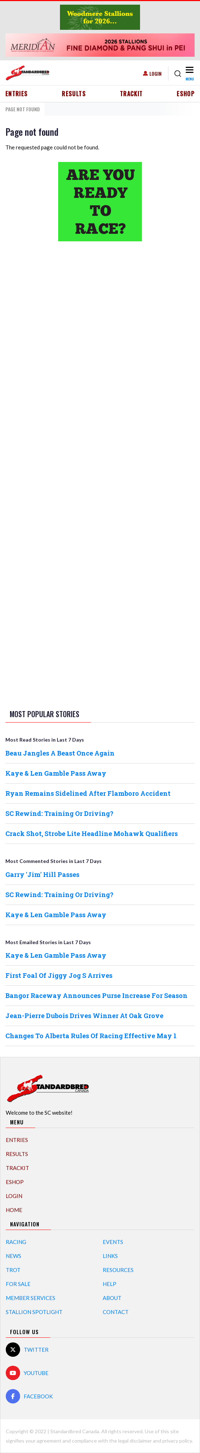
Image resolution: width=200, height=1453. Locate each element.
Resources (118, 1270)
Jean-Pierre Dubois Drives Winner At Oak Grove (84, 1015)
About (112, 1298)
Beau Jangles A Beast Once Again (60, 753)
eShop (186, 93)
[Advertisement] (100, 360)
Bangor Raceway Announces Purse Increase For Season (96, 995)
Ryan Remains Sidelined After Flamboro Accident (88, 793)
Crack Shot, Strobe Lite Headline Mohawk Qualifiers (91, 833)
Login (155, 73)
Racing (16, 1242)
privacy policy (177, 1441)
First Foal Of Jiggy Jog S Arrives (58, 975)
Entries (16, 93)
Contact (116, 1312)
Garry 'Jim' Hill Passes (42, 874)
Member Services (30, 1298)
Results (74, 93)
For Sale (18, 1284)
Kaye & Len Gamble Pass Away (55, 773)
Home (14, 1210)
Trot (13, 1270)
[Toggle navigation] (189, 73)
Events (113, 1242)
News (13, 1256)
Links (110, 1256)
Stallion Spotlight (34, 1312)
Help (109, 1284)
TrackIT (131, 93)
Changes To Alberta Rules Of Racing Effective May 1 (91, 1035)
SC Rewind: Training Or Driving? (59, 813)
